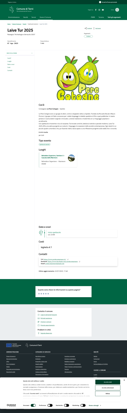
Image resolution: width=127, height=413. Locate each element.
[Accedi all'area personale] (108, 2)
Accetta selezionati (108, 392)
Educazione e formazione (41, 374)
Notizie (95, 356)
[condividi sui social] (88, 28)
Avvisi (95, 361)
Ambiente (37, 359)
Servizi (33, 17)
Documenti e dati (10, 372)
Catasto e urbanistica (40, 369)
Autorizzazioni (39, 367)
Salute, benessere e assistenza (73, 364)
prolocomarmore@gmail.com (54, 263)
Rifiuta (108, 397)
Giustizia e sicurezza (70, 356)
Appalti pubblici (39, 364)
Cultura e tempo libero (41, 372)
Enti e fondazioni (10, 364)
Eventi (95, 377)
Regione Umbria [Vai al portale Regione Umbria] (12, 2)
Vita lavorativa (68, 372)
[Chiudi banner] (124, 384)
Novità (25, 17)
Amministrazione (14, 17)
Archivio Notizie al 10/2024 (101, 364)
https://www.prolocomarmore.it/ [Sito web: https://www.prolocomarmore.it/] (56, 259)
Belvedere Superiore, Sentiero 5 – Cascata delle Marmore (53, 157)
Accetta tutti (108, 386)
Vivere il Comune (45, 17)
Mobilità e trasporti (69, 361)
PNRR (93, 17)
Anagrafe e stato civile (41, 361)
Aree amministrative (11, 359)
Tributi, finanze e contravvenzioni (73, 367)
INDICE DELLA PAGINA (20, 53)
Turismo (101, 17)
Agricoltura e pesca (40, 356)
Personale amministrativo (13, 369)
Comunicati (96, 359)
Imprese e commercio (70, 359)
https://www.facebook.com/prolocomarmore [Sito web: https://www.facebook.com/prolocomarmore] (64, 261)
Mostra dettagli (94, 409)
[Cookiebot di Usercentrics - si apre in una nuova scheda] (11, 409)
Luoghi (95, 375)
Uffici (7, 361)
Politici (8, 367)
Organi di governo (10, 356)
